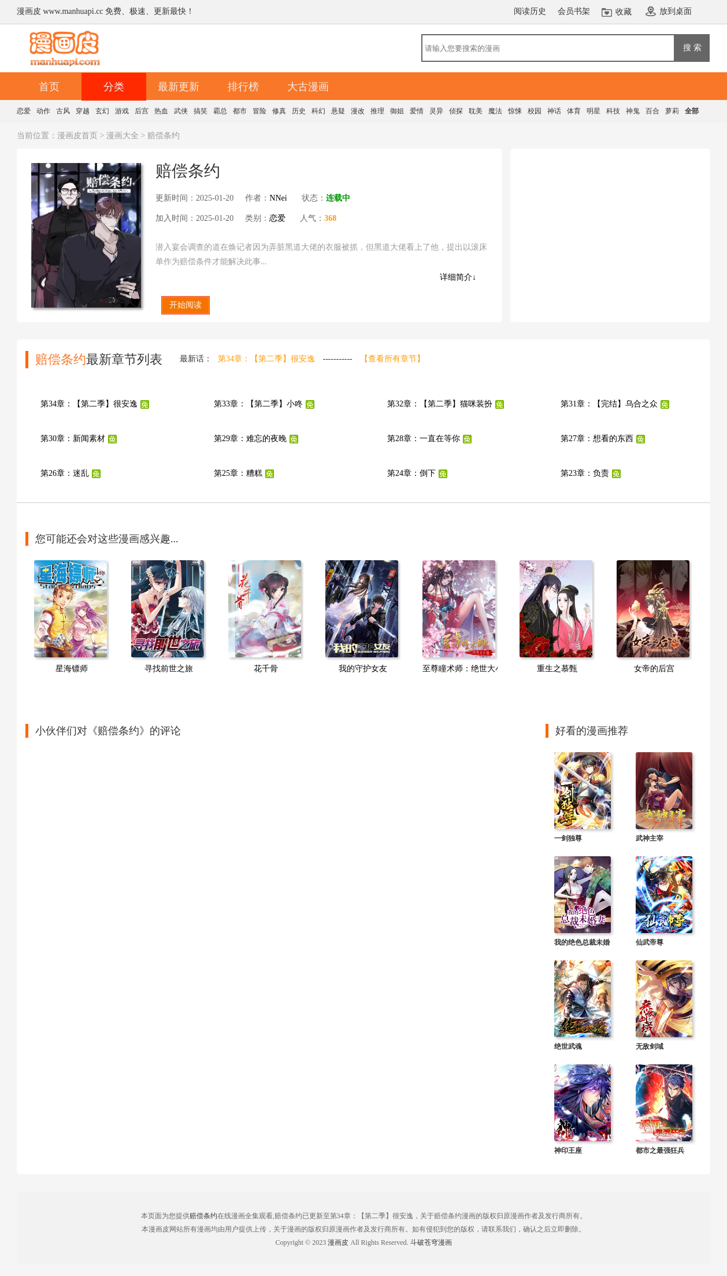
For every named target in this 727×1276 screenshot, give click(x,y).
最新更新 (178, 87)
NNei (278, 198)
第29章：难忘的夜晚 (250, 438)
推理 (377, 111)
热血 (161, 111)
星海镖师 (71, 668)
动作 (43, 111)
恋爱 (24, 111)
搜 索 (692, 47)
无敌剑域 (649, 1046)
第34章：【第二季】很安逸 (266, 358)
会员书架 (574, 11)
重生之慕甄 (557, 668)
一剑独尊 (568, 838)
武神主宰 (649, 838)
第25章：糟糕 (238, 473)
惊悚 (515, 111)
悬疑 (338, 111)
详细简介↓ (458, 277)
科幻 (318, 111)
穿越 (83, 111)
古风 (63, 111)
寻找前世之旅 (168, 668)
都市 (240, 111)
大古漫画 (308, 87)
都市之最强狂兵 (660, 1150)
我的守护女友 (363, 668)
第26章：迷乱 (64, 473)
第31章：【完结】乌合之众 (609, 404)
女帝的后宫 (654, 668)
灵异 (436, 111)
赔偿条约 (203, 1216)
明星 (593, 111)
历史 (299, 111)
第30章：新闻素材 (72, 438)
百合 (652, 111)
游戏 (122, 111)
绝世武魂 (568, 1046)
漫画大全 (122, 135)
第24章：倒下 (411, 473)
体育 (574, 111)
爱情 (417, 111)
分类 (113, 87)
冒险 (259, 111)
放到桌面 (675, 11)
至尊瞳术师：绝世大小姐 (466, 668)
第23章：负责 (585, 473)
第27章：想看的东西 (597, 438)
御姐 (397, 111)
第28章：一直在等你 (423, 438)
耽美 (476, 111)
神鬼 (633, 111)
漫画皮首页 (77, 135)
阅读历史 (530, 11)
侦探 (456, 111)
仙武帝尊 (649, 942)
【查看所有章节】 (392, 358)
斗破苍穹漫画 (431, 1242)
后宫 (142, 111)
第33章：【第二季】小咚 (258, 404)
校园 (534, 111)
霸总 (220, 111)
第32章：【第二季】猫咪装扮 (439, 404)
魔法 (495, 111)
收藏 (623, 12)
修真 (279, 111)
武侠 (181, 111)
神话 (554, 111)
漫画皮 (338, 1242)
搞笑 (200, 111)
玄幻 (102, 111)
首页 (49, 87)
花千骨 (266, 668)
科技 (613, 111)
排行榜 (243, 87)
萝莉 (672, 111)
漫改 (358, 111)
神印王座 (568, 1150)
